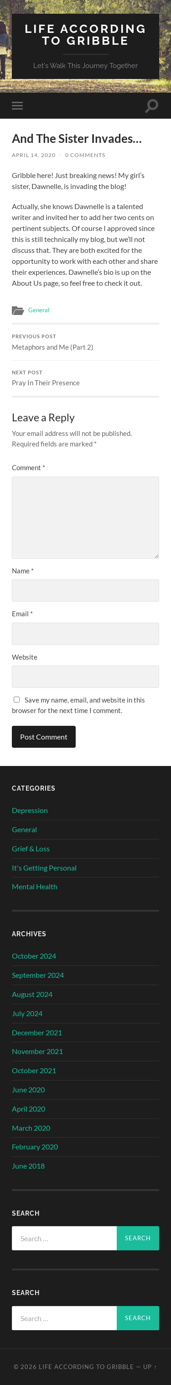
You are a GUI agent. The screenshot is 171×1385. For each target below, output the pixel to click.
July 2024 (27, 1013)
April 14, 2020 (34, 155)
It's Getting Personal (44, 867)
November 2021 (37, 1051)
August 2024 (32, 994)
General (38, 310)
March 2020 (31, 1127)
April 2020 (28, 1108)
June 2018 (28, 1165)
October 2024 (34, 955)
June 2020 (28, 1089)
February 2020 (35, 1146)
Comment (28, 467)
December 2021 (37, 1032)
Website (24, 657)
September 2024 (38, 975)
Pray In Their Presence (85, 378)
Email (22, 613)
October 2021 (34, 1070)
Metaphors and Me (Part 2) (85, 342)
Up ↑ (150, 1366)
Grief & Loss (31, 848)
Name (23, 571)
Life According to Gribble (86, 34)
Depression (30, 810)
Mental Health (34, 886)
